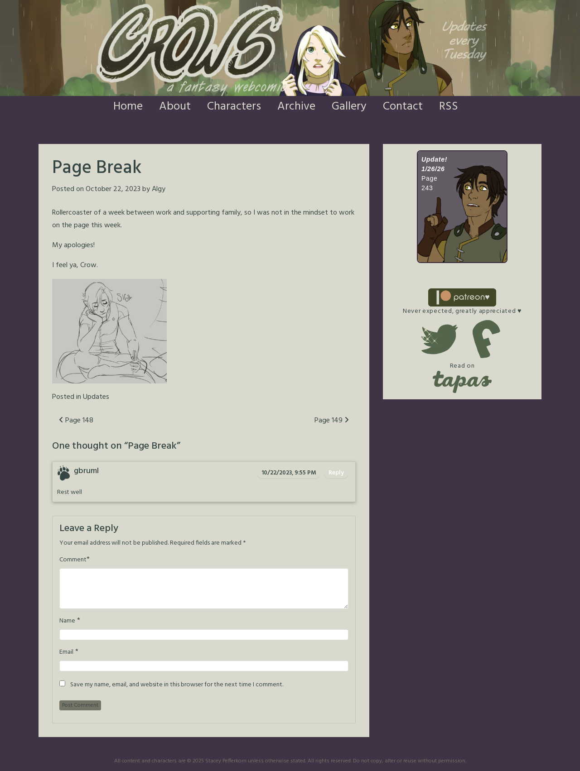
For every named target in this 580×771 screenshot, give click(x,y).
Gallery (349, 106)
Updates (96, 397)
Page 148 (76, 420)
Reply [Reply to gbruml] (336, 473)
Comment (73, 560)
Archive (296, 106)
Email (66, 652)
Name (67, 621)
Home (128, 106)
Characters (234, 106)
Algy (158, 189)
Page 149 (331, 420)
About (175, 106)
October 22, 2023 (113, 189)
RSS (448, 106)
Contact (403, 106)
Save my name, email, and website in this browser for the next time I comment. (176, 685)
